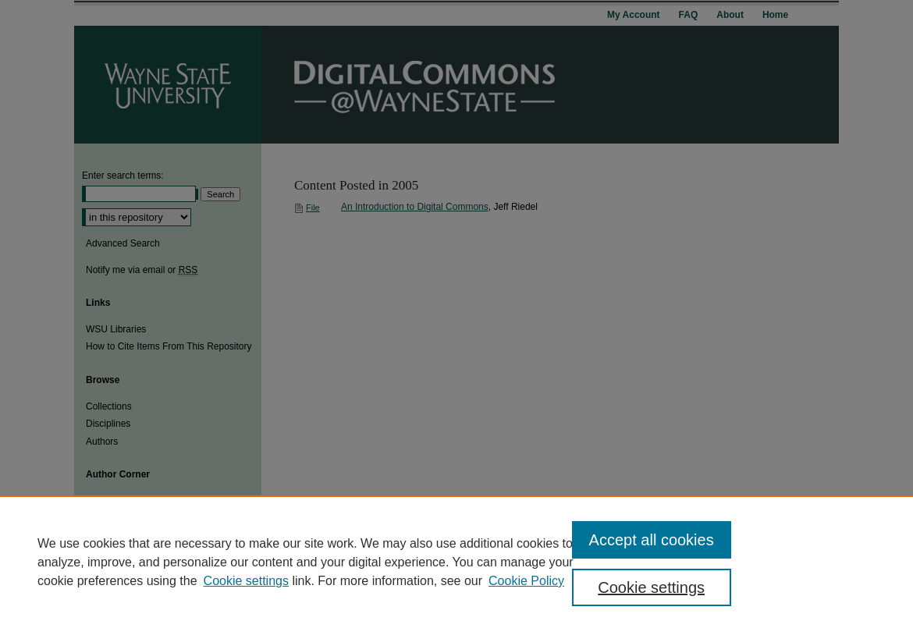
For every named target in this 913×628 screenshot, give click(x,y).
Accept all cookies (651, 539)
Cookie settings (246, 580)
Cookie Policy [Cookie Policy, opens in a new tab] (526, 580)
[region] (456, 561)
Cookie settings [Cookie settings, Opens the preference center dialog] (651, 587)
